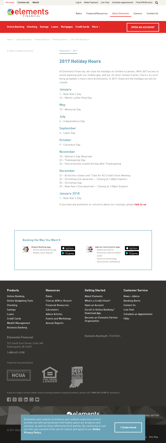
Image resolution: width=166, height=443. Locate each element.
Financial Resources (97, 13)
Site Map (153, 437)
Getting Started (95, 290)
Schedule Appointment (122, 2)
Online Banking (15, 27)
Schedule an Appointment (138, 314)
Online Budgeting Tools (20, 301)
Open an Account (143, 27)
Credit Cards (82, 27)
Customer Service (136, 290)
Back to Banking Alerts (21, 51)
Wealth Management (18, 323)
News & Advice (42, 40)
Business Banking (17, 328)
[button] (156, 2)
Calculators (52, 310)
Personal (10, 2)
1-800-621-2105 (16, 353)
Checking (32, 27)
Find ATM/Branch (144, 2)
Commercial (23, 2)
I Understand (128, 427)
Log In (78, 2)
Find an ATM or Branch (59, 301)
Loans (54, 27)
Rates (79, 13)
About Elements (120, 13)
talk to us (140, 204)
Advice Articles (54, 314)
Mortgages (67, 27)
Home (10, 40)
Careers (138, 13)
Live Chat (105, 2)
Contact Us (152, 13)
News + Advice (131, 296)
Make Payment (91, 2)
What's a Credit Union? (97, 301)
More (95, 27)
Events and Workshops (58, 319)
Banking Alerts (60, 40)
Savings (44, 27)
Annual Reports (54, 323)
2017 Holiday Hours (80, 40)
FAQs (126, 319)
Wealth (36, 2)
